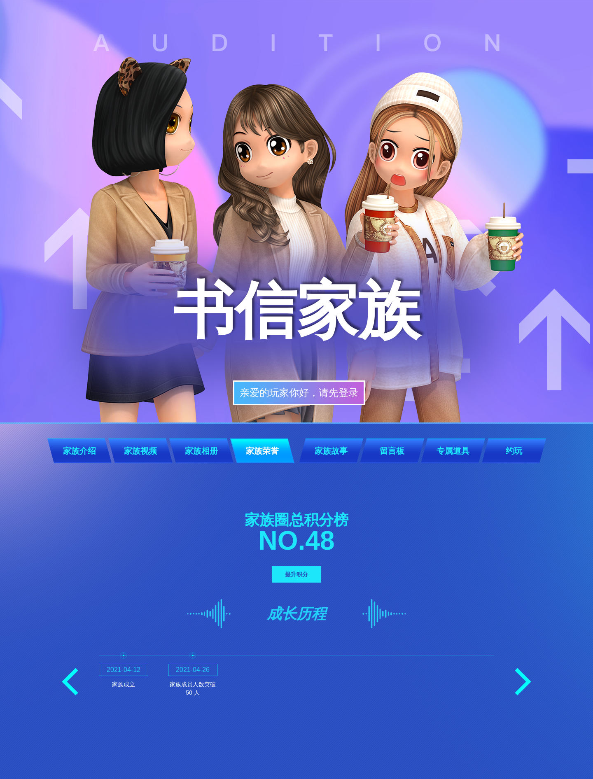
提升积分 (296, 574)
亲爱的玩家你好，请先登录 (299, 392)
